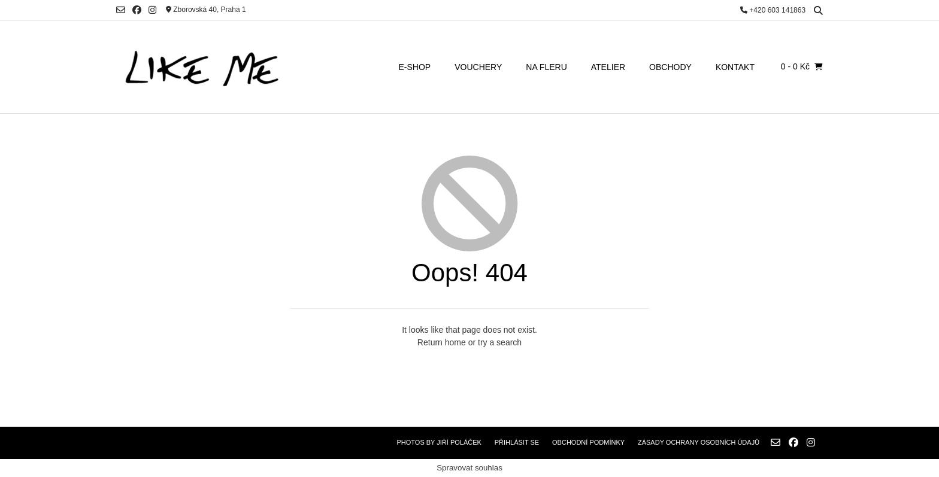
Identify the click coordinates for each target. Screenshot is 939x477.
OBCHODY (670, 67)
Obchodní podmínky (588, 442)
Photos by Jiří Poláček (438, 442)
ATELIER (608, 67)
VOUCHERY (478, 67)
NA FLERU (546, 67)
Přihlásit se (517, 442)
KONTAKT (735, 67)
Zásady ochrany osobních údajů (698, 442)
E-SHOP (415, 67)
